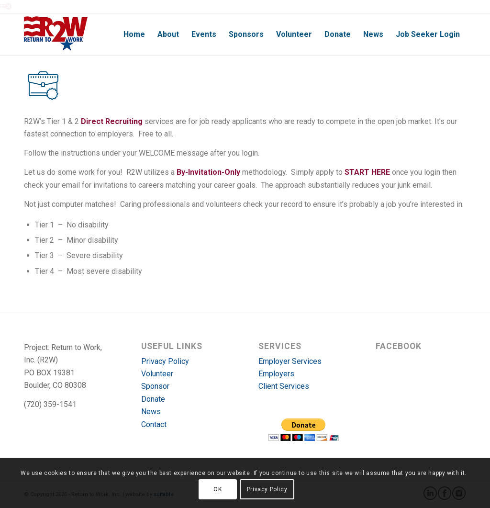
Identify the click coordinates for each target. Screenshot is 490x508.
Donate (153, 399)
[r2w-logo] (56, 34)
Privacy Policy (165, 361)
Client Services (283, 386)
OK (217, 489)
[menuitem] (134, 34)
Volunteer (157, 373)
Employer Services (290, 361)
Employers (276, 373)
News (151, 411)
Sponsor (155, 386)
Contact (154, 424)
